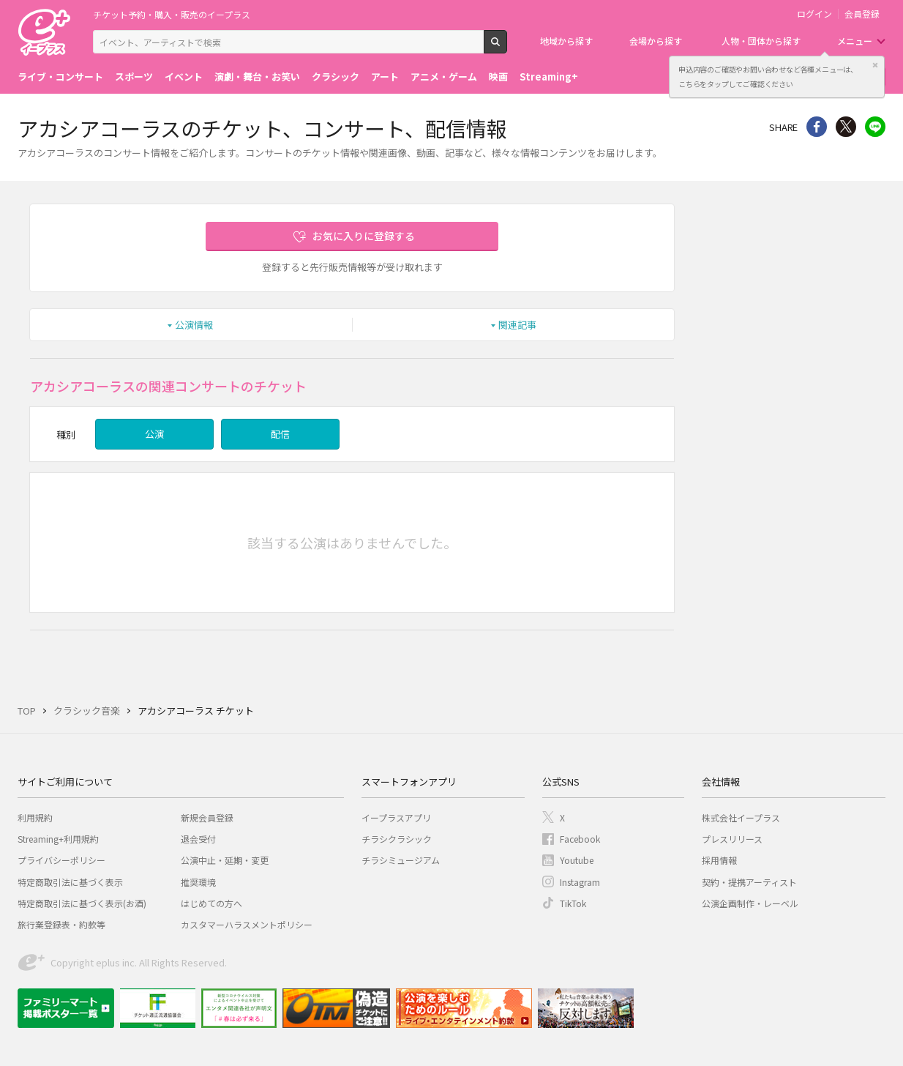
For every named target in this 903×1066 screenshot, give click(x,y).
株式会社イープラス (741, 817)
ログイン (814, 14)
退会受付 (198, 838)
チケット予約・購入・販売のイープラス (171, 14)
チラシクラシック (396, 838)
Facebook (580, 838)
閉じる (875, 65)
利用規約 (35, 817)
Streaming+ (549, 76)
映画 (498, 76)
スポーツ (134, 76)
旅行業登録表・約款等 (61, 924)
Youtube (576, 860)
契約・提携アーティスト (749, 882)
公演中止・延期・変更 (225, 860)
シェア (816, 126)
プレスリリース (732, 838)
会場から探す (655, 40)
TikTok (573, 903)
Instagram (580, 882)
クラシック (335, 76)
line (875, 126)
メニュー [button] (854, 40)
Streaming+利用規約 (58, 838)
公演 (154, 434)
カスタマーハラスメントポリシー (246, 924)
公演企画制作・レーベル (750, 903)
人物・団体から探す (761, 40)
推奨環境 (198, 882)
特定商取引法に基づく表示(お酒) (82, 903)
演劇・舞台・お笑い (257, 76)
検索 (506, 47)
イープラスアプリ (396, 817)
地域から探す (566, 40)
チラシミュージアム (400, 860)
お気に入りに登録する (363, 235)
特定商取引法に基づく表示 (70, 882)
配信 (280, 434)
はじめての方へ (211, 903)
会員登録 (862, 14)
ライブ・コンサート (60, 76)
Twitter (846, 126)
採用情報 (719, 860)
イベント (184, 76)
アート (385, 76)
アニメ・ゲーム (444, 76)
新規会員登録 (207, 817)
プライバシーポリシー (61, 860)
